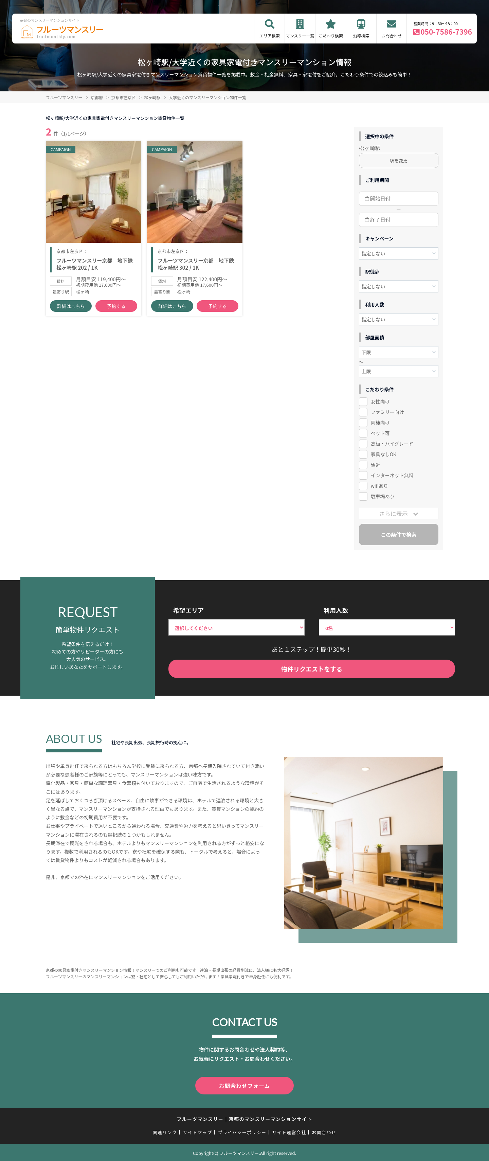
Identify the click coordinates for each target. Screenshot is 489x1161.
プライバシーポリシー (242, 1131)
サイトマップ (197, 1131)
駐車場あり (383, 496)
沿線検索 (361, 35)
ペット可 (380, 433)
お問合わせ (391, 35)
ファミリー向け (387, 412)
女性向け (380, 401)
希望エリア (188, 610)
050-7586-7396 (446, 31)
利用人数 (336, 610)
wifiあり (379, 485)
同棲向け (380, 422)
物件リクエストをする (311, 668)
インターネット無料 (392, 475)
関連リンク (165, 1131)
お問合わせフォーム (244, 1085)
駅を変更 (399, 160)
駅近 (375, 464)
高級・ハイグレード (392, 443)
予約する (116, 312)
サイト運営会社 (289, 1131)
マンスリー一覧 (300, 35)
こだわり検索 (331, 35)
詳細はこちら (71, 312)
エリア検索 (269, 35)
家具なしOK (383, 454)
